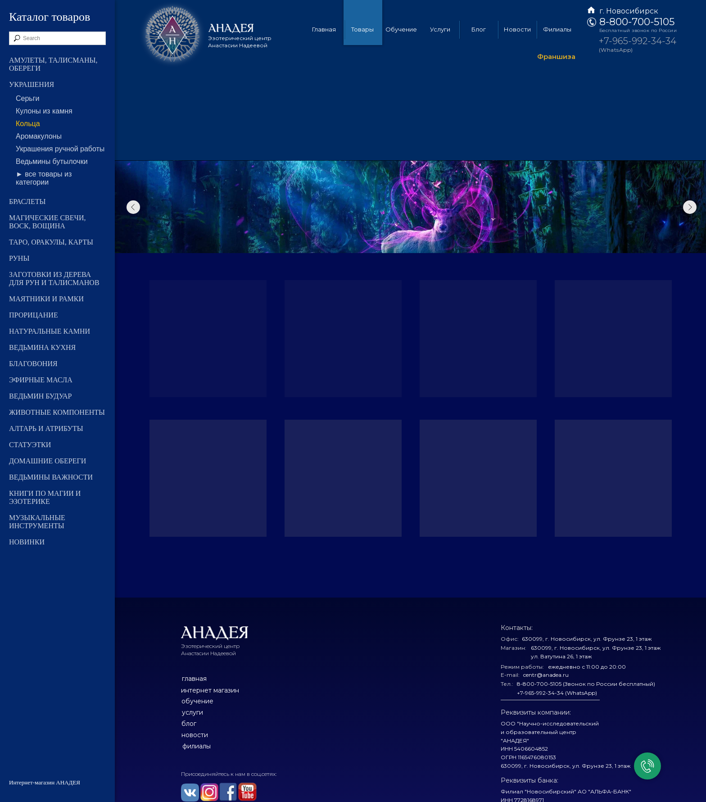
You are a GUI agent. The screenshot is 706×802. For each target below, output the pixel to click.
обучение (197, 701)
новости (194, 735)
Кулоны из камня (44, 111)
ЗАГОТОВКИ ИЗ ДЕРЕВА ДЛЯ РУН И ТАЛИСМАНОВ (54, 278)
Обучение (401, 29)
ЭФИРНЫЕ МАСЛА (40, 380)
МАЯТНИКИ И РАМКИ (46, 299)
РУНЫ (19, 258)
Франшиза (556, 56)
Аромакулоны (39, 136)
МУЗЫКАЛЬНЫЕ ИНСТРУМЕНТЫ (37, 522)
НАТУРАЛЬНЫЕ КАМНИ (49, 331)
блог (188, 724)
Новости (517, 29)
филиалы (196, 746)
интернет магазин (210, 690)
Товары (362, 29)
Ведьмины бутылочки (52, 161)
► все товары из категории (44, 178)
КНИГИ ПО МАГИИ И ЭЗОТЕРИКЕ (45, 497)
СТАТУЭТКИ (30, 445)
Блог (478, 29)
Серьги (27, 98)
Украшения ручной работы (60, 149)
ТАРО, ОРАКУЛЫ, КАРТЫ (51, 242)
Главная (324, 29)
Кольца (28, 123)
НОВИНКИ (27, 542)
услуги (192, 712)
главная (194, 679)
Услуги (440, 29)
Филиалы (557, 29)
